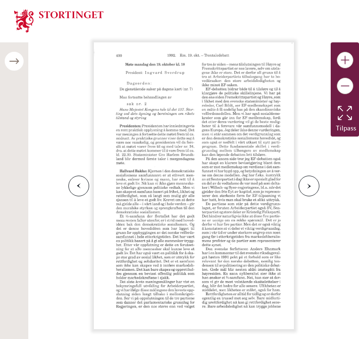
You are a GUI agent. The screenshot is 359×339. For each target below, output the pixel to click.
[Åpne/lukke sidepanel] (14, 61)
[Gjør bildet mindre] (345, 86)
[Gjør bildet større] (345, 60)
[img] (59, 20)
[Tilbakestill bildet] (344, 113)
